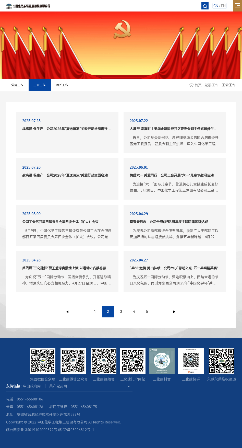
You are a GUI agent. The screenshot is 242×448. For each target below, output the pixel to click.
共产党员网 (58, 386)
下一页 (174, 311)
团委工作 (62, 85)
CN (215, 6)
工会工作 (39, 85)
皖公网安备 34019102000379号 (31, 430)
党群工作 (211, 85)
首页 (198, 85)
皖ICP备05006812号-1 (76, 430)
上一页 (67, 311)
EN (223, 6)
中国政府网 (32, 386)
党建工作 (17, 85)
